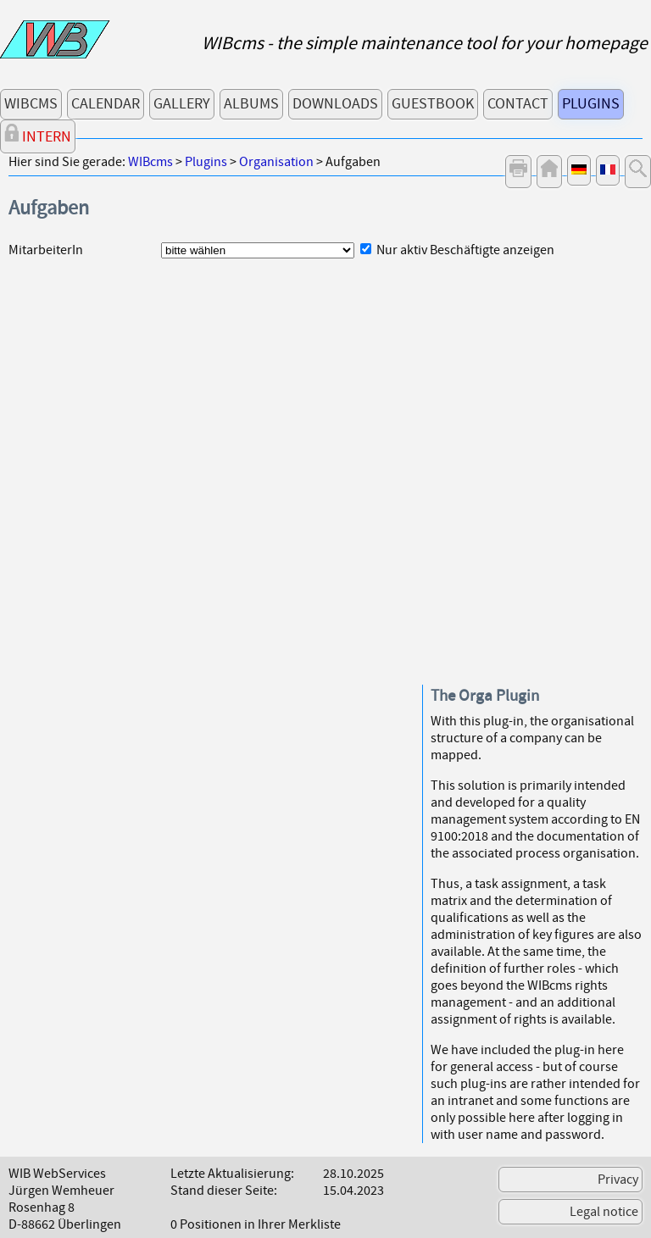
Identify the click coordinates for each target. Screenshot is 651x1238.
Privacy (618, 1179)
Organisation (276, 161)
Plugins (591, 104)
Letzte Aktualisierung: (232, 1173)
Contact (517, 104)
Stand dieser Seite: (223, 1190)
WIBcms (31, 104)
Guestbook (433, 104)
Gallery (181, 104)
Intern (37, 135)
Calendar (105, 104)
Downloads (335, 104)
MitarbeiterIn (45, 249)
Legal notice (604, 1211)
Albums (251, 104)
